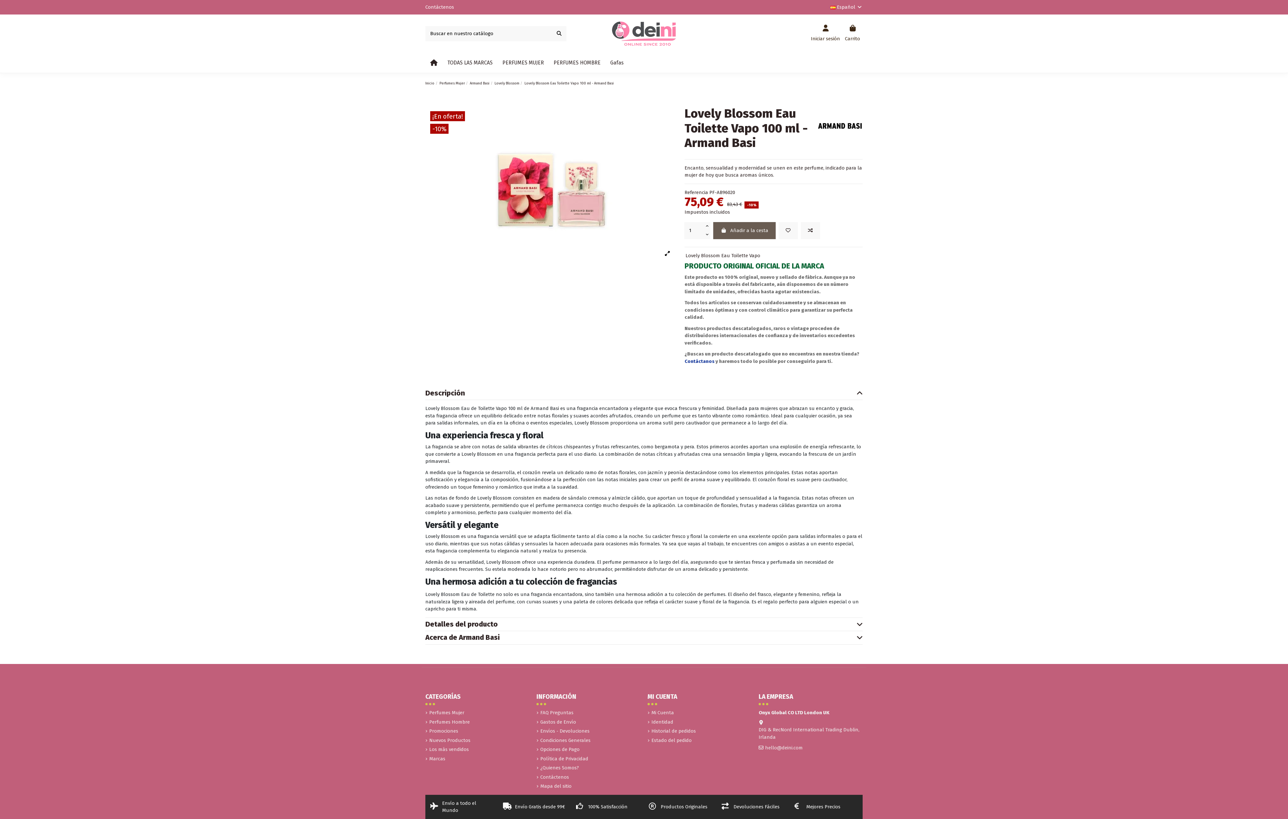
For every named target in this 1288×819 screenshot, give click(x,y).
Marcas (437, 759)
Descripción (644, 393)
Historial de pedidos (673, 731)
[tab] (644, 393)
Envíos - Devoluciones (565, 731)
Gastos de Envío (558, 722)
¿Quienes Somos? (559, 768)
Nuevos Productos (449, 740)
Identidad (662, 722)
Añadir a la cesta (744, 230)
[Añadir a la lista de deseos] (788, 230)
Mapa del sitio (556, 786)
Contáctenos (439, 7)
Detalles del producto (644, 624)
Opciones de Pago (560, 749)
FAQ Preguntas (556, 713)
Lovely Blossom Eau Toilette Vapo (723, 255)
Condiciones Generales (565, 740)
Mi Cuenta (662, 713)
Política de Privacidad (564, 759)
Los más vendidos (449, 749)
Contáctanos (700, 361)
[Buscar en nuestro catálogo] (559, 33)
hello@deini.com (784, 748)
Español (846, 7)
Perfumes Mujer (446, 713)
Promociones (443, 731)
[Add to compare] (810, 230)
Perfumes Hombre (449, 722)
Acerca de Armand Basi (644, 637)
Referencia (696, 192)
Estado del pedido (671, 740)
